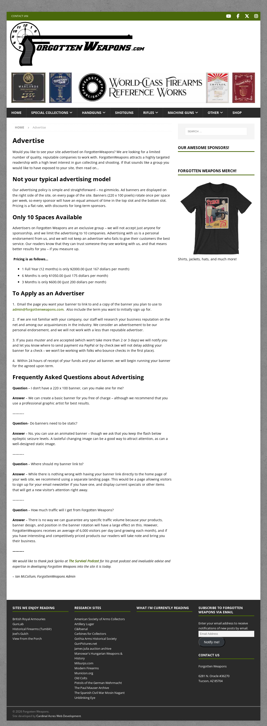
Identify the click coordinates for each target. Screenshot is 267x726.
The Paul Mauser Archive (91, 687)
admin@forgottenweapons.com (38, 309)
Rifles (148, 112)
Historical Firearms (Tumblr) (32, 628)
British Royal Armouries (29, 618)
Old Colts (80, 677)
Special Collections (49, 112)
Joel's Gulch (20, 633)
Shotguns (124, 112)
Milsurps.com (83, 663)
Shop (237, 112)
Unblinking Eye (84, 697)
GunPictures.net (85, 643)
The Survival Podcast (84, 560)
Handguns (91, 112)
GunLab (18, 623)
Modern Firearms (86, 668)
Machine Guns (181, 112)
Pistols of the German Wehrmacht (98, 682)
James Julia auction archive (92, 648)
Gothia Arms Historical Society (95, 638)
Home (16, 112)
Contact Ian (19, 16)
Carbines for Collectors (90, 633)
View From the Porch (27, 638)
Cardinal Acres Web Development (58, 715)
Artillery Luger (84, 623)
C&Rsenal (81, 628)
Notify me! (212, 641)
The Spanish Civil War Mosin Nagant (99, 692)
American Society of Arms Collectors (99, 618)
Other (213, 112)
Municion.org (83, 672)
